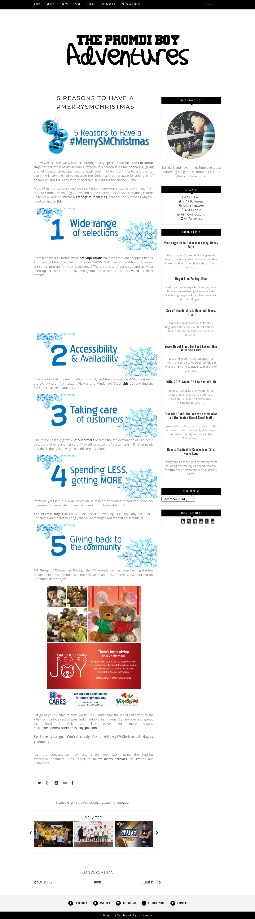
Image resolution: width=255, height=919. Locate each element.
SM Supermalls (83, 440)
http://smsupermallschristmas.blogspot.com (65, 728)
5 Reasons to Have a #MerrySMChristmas (78, 802)
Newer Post (45, 882)
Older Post (151, 882)
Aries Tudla (123, 915)
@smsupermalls (115, 759)
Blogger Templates (142, 915)
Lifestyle (107, 802)
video (135, 271)
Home (98, 882)
